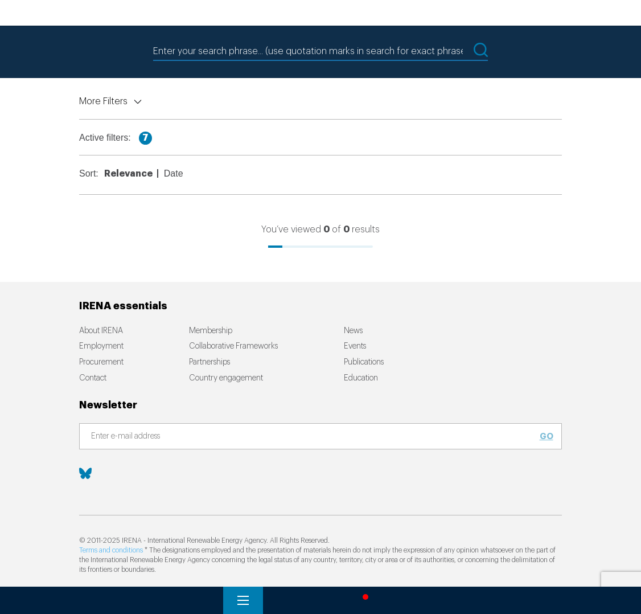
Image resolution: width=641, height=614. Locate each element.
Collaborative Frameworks (233, 346)
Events (355, 346)
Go (546, 436)
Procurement (101, 362)
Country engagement (226, 378)
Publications (364, 362)
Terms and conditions (111, 550)
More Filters (103, 101)
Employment (101, 346)
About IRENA (101, 331)
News (353, 331)
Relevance (128, 173)
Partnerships (209, 362)
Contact (92, 378)
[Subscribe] (313, 437)
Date (173, 173)
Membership (210, 331)
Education (361, 378)
